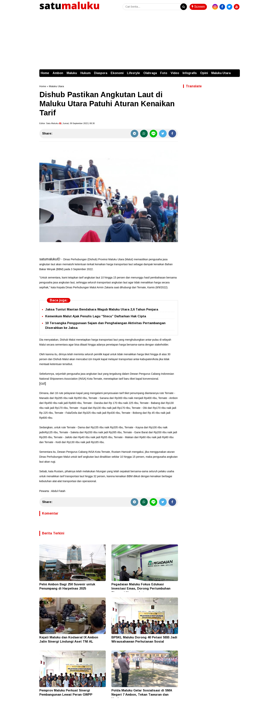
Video (175, 73)
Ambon (58, 73)
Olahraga (150, 73)
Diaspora (100, 73)
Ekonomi (117, 73)
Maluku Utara (221, 73)
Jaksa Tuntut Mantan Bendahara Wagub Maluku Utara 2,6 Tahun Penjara (101, 309)
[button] (236, 71)
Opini (204, 73)
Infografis (190, 73)
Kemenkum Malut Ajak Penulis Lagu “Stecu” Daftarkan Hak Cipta (95, 316)
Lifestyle (133, 73)
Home (45, 73)
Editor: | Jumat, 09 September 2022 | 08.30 (67, 123)
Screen (198, 7)
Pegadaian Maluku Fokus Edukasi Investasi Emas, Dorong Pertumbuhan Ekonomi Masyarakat (140, 588)
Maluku (72, 73)
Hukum (85, 73)
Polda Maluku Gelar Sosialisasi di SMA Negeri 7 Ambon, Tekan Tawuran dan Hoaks (141, 695)
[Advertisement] (140, 40)
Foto (163, 73)
